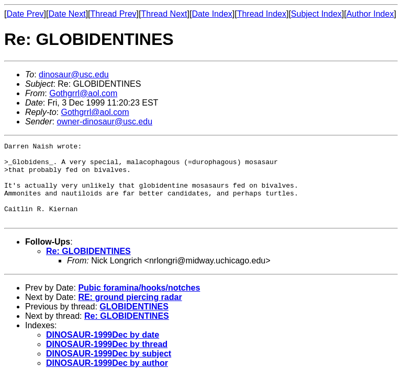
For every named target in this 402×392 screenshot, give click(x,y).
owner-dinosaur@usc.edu (104, 121)
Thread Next (164, 13)
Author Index (370, 13)
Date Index (212, 13)
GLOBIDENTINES (134, 322)
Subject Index (316, 13)
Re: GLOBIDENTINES (88, 266)
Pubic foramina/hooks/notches (139, 303)
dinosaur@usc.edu (74, 74)
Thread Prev (114, 13)
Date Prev (24, 13)
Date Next (66, 13)
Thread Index (261, 13)
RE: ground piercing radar (130, 312)
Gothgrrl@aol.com (83, 93)
